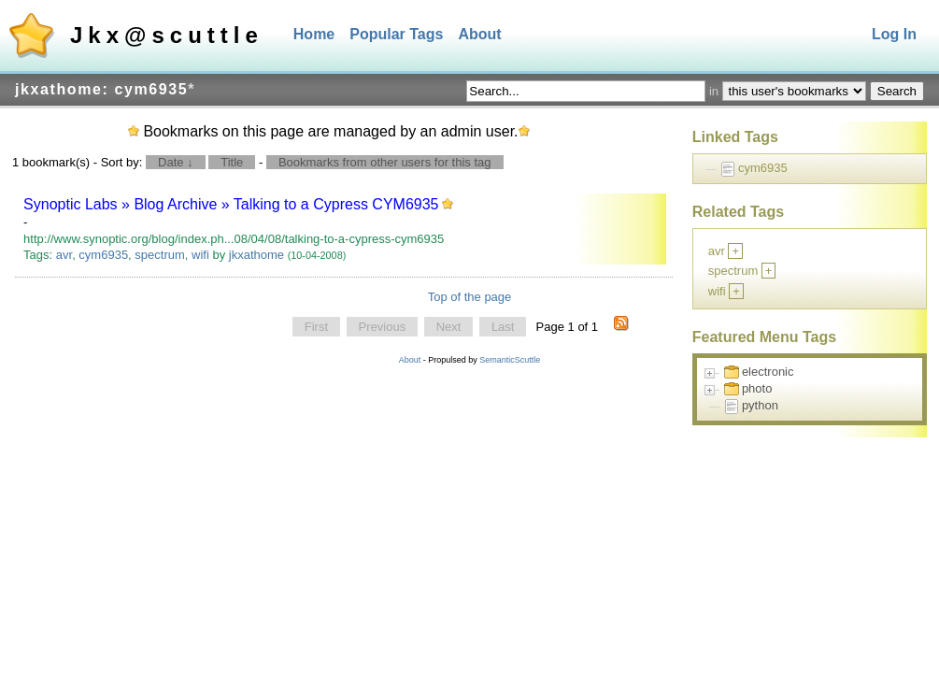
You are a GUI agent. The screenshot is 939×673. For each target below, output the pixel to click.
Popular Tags (396, 34)
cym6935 (103, 255)
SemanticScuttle (509, 360)
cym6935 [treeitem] (763, 168)
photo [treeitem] (757, 388)
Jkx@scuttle (166, 35)
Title (232, 162)
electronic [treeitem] (768, 372)
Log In (894, 34)
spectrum (159, 255)
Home (313, 34)
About (479, 34)
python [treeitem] (760, 405)
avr (64, 255)
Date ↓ (175, 162)
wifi (200, 255)
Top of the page (470, 297)
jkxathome (256, 255)
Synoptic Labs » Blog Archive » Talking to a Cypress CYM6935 (230, 204)
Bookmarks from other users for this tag (384, 162)
